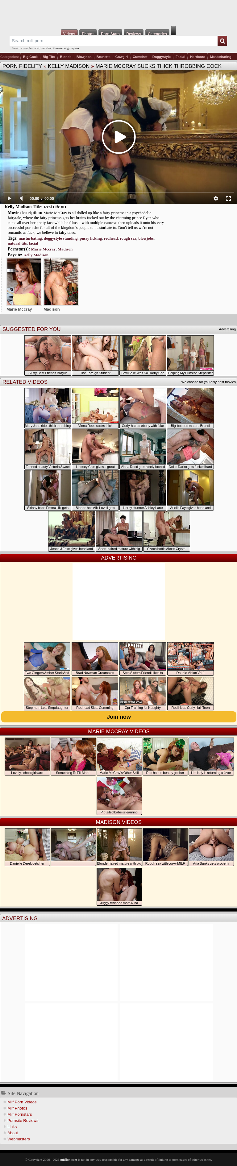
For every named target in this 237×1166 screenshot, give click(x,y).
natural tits (17, 243)
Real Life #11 (55, 207)
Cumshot (140, 57)
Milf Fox (118, 13)
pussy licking (91, 238)
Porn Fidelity (22, 66)
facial (33, 243)
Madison (65, 249)
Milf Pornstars (19, 1114)
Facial (180, 57)
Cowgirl (121, 57)
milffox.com (68, 1159)
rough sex (128, 238)
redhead (111, 238)
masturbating (30, 238)
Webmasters (18, 1139)
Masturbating (220, 57)
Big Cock (30, 57)
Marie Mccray (43, 249)
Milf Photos (17, 1108)
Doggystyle (161, 57)
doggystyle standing (60, 238)
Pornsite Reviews (22, 1120)
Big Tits (49, 57)
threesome (59, 48)
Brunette (103, 57)
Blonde (65, 57)
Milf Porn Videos (21, 1102)
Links (12, 1126)
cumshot (46, 48)
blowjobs (146, 238)
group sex (73, 48)
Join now (119, 717)
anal (37, 48)
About (12, 1133)
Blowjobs (84, 57)
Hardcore (197, 57)
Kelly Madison (68, 66)
